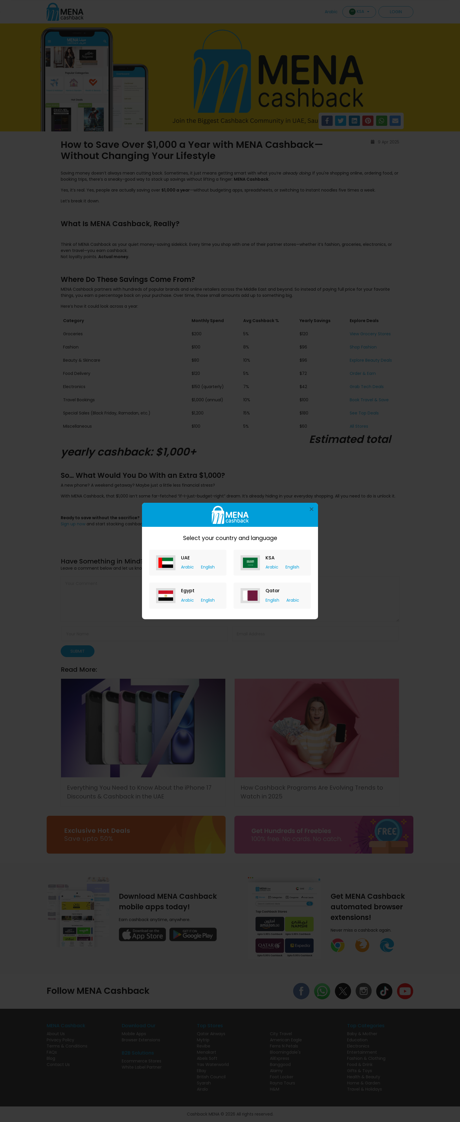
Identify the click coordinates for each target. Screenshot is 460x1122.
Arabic (188, 567)
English (208, 567)
